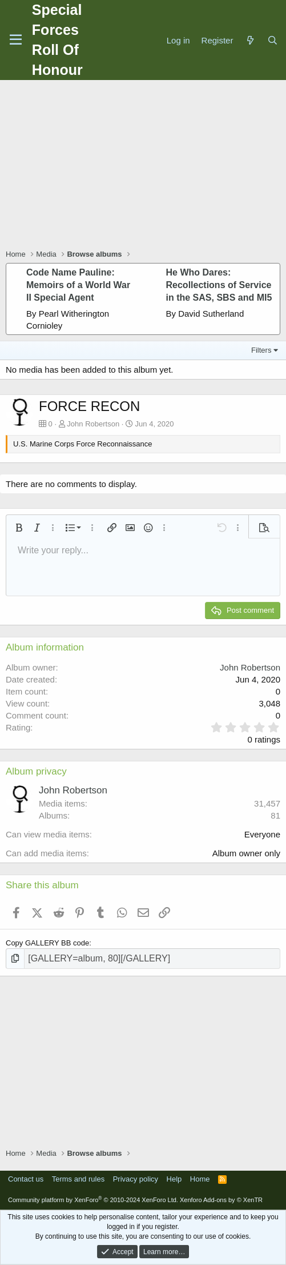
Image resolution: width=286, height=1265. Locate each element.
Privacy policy (135, 1179)
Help (174, 1179)
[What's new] (250, 40)
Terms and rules (78, 1179)
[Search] (272, 40)
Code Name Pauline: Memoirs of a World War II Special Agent (78, 285)
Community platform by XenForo (93, 1199)
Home (200, 1179)
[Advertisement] (146, 166)
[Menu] (15, 40)
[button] (18, 527)
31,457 (267, 803)
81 (275, 815)
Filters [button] (261, 350)
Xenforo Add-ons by (221, 1199)
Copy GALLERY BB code (47, 943)
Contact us (25, 1179)
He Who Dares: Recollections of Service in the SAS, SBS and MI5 (219, 285)
